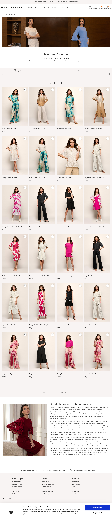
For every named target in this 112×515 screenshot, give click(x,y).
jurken (52, 416)
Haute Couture (76, 484)
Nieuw (30, 7)
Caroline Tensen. (55, 412)
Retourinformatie (17, 484)
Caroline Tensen (56, 7)
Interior (74, 489)
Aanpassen (97, 501)
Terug (5, 14)
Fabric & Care (16, 489)
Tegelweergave (107, 74)
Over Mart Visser (46, 486)
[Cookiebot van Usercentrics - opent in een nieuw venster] (11, 511)
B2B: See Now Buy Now (48, 484)
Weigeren (97, 506)
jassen (67, 416)
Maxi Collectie (46, 7)
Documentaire (76, 482)
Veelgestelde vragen (47, 491)
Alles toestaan (97, 496)
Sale (63, 7)
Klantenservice (46, 482)
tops (72, 416)
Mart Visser (37, 7)
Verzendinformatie (17, 482)
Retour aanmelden (17, 486)
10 (62, 83)
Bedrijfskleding (76, 491)
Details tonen (27, 511)
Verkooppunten (46, 489)
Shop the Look (71, 7)
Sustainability (15, 491)
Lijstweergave (109, 74)
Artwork (74, 486)
